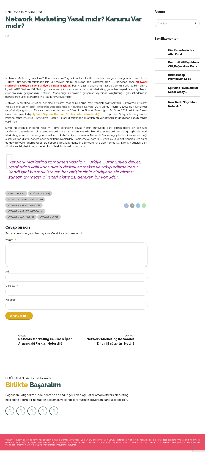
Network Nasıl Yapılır (20, 218)
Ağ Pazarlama (16, 193)
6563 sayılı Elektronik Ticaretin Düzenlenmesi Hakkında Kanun (49, 106)
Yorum (10, 241)
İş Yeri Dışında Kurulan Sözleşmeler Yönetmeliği (66, 114)
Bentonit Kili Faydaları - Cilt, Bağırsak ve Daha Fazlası (183, 65)
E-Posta (11, 288)
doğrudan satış (40, 193)
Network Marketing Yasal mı (25, 212)
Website (10, 302)
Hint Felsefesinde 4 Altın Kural (181, 52)
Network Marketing (25, 12)
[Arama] (196, 23)
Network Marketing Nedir (23, 205)
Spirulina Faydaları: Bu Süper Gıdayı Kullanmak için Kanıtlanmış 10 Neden (183, 90)
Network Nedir (49, 218)
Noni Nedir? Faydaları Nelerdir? (182, 104)
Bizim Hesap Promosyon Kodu (179, 77)
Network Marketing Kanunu (25, 199)
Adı (8, 274)
